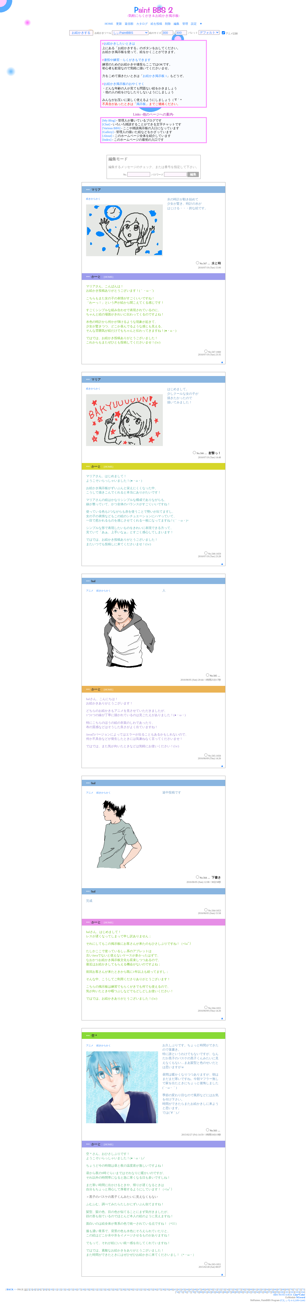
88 (233, 1292)
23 (103, 1289)
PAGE (20, 1289)
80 (201, 1292)
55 (231, 1289)
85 (221, 1292)
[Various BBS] (111, 128)
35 (151, 1289)
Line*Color (299, 1294)
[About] (107, 136)
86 (225, 1292)
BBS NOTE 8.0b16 (282, 1294)
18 (83, 1289)
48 (203, 1289)
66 (275, 1289)
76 (185, 1292)
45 (191, 1289)
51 (215, 1289)
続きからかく (93, 198)
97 (269, 1292)
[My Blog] (108, 120)
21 (95, 1289)
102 (292, 1292)
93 (253, 1292)
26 (115, 1289)
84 (217, 1292)
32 (139, 1289)
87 (229, 1292)
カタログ (142, 23)
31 (135, 1289)
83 (213, 1292)
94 (257, 1292)
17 (79, 1289)
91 (245, 1292)
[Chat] (106, 124)
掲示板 (141, 104)
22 (99, 1289)
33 (143, 1289)
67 (279, 1289)
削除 (168, 23)
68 (283, 1289)
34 (147, 1289)
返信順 (129, 23)
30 (131, 1289)
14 (67, 1289)
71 (295, 1289)
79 (197, 1292)
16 (75, 1289)
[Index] (106, 139)
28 (123, 1289)
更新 (119, 23)
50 (211, 1289)
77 (189, 1292)
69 (287, 1289)
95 (261, 1292)
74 (177, 1292)
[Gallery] (108, 132)
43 (183, 1289)
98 (273, 1292)
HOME (109, 23)
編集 (176, 23)
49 (207, 1289)
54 (227, 1289)
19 (87, 1289)
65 (271, 1289)
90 (241, 1292)
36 (155, 1289)
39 (167, 1289)
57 (239, 1289)
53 (223, 1289)
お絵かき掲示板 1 (155, 76)
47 (199, 1289)
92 (249, 1292)
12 (59, 1289)
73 (303, 1289)
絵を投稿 (156, 23)
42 (179, 1289)
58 (243, 1289)
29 (127, 1289)
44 (187, 1289)
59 (247, 1289)
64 (267, 1289)
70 (291, 1289)
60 (251, 1289)
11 (55, 1289)
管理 (185, 23)
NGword (300, 1297)
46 (195, 1289)
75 (181, 1292)
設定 (194, 23)
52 (219, 1289)
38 (163, 1289)
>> (11, 1289)
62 (259, 1289)
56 (235, 1289)
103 (297, 1292)
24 (107, 1289)
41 (175, 1289)
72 (299, 1289)
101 (287, 1292)
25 (111, 1289)
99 (277, 1292)
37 (159, 1289)
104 (302, 1292)
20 (91, 1289)
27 (119, 1289)
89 (237, 1292)
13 (63, 1289)
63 (263, 1289)
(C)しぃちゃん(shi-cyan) (292, 1300)
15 (71, 1289)
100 (281, 1292)
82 (209, 1292)
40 (171, 1289)
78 (193, 1292)
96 (265, 1292)
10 (51, 1289)
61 (255, 1289)
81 (205, 1292)
